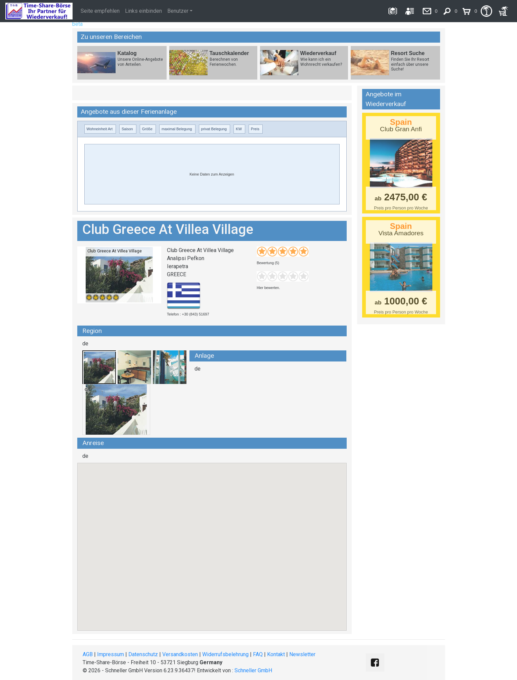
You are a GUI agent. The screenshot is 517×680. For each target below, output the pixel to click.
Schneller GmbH (253, 670)
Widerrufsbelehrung (225, 654)
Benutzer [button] (177, 11)
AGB (88, 654)
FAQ (258, 654)
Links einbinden (143, 11)
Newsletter (302, 654)
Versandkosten (180, 654)
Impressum (110, 654)
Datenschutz (143, 654)
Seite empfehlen (100, 11)
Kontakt (276, 654)
